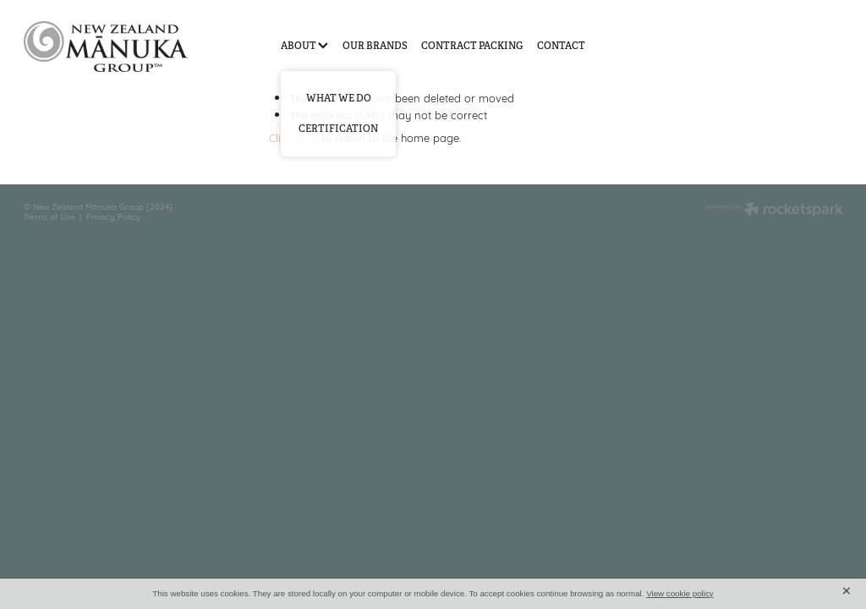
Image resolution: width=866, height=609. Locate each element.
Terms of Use (49, 216)
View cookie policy (680, 593)
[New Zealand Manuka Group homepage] (106, 46)
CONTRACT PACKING (472, 46)
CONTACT (561, 46)
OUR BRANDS (375, 46)
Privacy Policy (113, 216)
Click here (293, 137)
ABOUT (304, 46)
